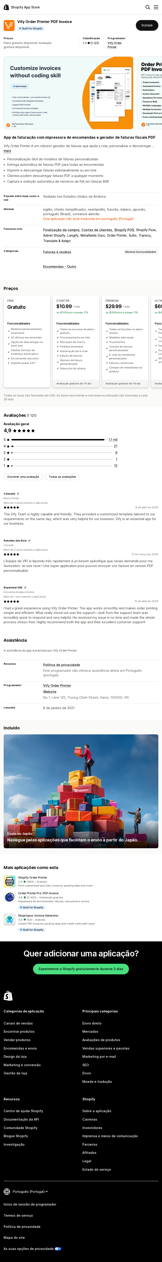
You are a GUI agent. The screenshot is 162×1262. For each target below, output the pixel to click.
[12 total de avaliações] (115, 466)
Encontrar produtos (19, 1031)
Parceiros (89, 1144)
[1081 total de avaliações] (113, 440)
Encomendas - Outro (59, 266)
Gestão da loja (15, 1073)
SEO (85, 1065)
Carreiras (89, 1119)
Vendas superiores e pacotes (105, 1048)
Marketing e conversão (22, 1065)
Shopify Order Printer (32, 877)
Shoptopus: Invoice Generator (38, 915)
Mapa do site (14, 1237)
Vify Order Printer (57, 685)
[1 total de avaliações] (116, 459)
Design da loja (15, 1056)
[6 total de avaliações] (116, 453)
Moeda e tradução (97, 1081)
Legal (86, 1161)
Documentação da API (21, 1119)
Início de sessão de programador (30, 1204)
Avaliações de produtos (101, 1040)
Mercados (90, 1031)
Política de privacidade (61, 665)
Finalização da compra (61, 230)
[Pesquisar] (148, 7)
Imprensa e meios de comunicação (110, 1136)
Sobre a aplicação (96, 1111)
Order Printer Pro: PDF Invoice (38, 893)
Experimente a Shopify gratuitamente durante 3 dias (81, 969)
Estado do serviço (96, 1169)
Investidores (92, 1128)
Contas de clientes (96, 230)
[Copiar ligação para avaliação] (18, 494)
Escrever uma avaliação (23, 476)
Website (49, 692)
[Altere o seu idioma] (30, 1191)
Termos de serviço (18, 1215)
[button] (81, 882)
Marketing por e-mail (99, 1056)
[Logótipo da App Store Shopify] (22, 7)
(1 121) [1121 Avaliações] (95, 43)
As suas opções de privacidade (29, 1249)
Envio (86, 1073)
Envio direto (91, 1023)
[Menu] (156, 7)
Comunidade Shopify (20, 1128)
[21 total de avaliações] (115, 446)
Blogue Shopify (16, 1136)
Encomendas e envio (20, 1048)
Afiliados (89, 1153)
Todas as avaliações (62, 476)
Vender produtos (17, 1040)
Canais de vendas (18, 1023)
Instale (147, 25)
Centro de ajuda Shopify (23, 1111)
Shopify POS (124, 230)
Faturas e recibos (57, 252)
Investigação (14, 1144)
